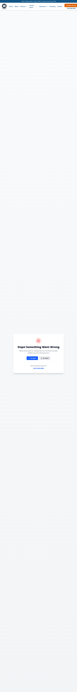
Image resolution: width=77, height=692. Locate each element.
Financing (52, 6)
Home (11, 6)
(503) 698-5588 (71, 8)
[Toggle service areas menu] (36, 6)
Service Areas (32, 6)
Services (22, 6)
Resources (43, 6)
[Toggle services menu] (27, 6)
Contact (59, 6)
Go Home (45, 358)
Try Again (32, 358)
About (16, 6)
